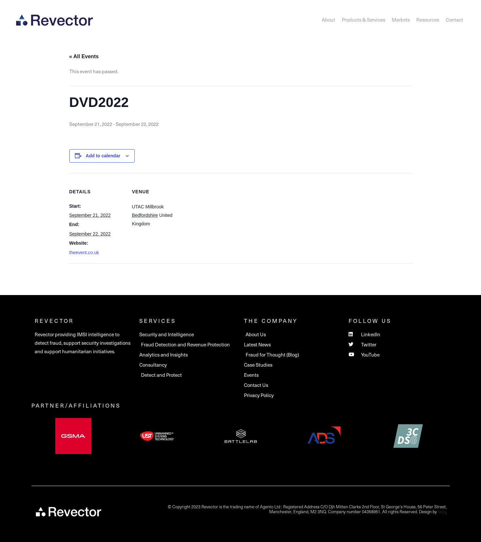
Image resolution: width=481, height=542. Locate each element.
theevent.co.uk (84, 252)
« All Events (84, 56)
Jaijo (442, 511)
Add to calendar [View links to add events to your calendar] (103, 155)
